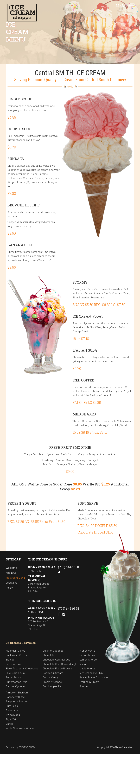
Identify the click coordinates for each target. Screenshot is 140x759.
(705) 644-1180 (68, 567)
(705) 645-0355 (68, 608)
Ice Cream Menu (15, 577)
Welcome (11, 567)
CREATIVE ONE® (26, 747)
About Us (11, 572)
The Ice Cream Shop (124, 747)
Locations (11, 582)
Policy (9, 587)
